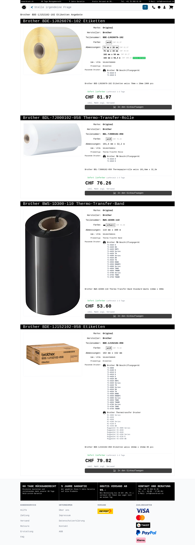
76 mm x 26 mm (110, 47)
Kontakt (63, 526)
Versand (24, 521)
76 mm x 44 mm (110, 51)
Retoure (24, 526)
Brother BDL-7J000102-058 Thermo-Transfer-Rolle (78, 118)
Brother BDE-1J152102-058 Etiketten (64, 327)
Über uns (64, 510)
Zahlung (24, 515)
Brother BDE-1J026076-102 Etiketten (64, 21)
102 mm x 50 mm (111, 54)
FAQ (22, 537)
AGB (61, 531)
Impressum (64, 515)
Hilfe (23, 510)
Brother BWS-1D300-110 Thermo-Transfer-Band (73, 204)
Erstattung (26, 531)
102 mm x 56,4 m (111, 58)
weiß (109, 42)
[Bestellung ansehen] (171, 7)
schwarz (111, 225)
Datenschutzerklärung (72, 521)
